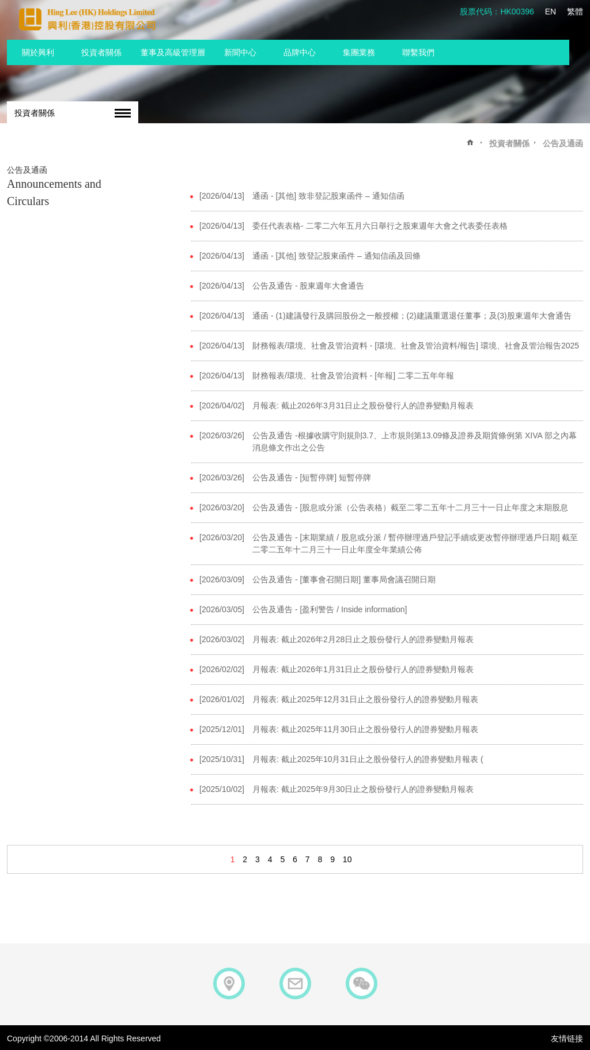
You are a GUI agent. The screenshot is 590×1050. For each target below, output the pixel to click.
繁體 (575, 11)
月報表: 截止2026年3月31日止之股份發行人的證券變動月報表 (363, 405)
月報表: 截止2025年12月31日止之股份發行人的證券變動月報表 (365, 699)
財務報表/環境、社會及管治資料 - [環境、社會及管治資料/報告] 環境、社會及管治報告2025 (415, 345)
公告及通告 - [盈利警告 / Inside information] (329, 609)
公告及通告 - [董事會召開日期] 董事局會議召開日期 (344, 579)
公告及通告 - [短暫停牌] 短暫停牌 (311, 477)
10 (347, 859)
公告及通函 (563, 143)
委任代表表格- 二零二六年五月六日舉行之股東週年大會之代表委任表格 (380, 225)
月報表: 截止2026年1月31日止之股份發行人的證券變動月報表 (363, 669)
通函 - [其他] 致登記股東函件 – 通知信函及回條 (336, 255)
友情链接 (567, 1038)
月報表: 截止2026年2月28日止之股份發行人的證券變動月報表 (363, 639)
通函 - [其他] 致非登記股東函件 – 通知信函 (328, 195)
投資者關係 (34, 113)
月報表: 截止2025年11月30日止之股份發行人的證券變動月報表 (365, 729)
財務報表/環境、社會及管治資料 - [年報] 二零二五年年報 (353, 375)
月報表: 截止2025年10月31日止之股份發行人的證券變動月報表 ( (367, 759)
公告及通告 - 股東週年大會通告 (308, 285)
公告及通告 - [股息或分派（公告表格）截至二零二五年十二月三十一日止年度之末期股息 (410, 507)
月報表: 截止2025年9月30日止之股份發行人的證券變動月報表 (363, 789)
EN (550, 11)
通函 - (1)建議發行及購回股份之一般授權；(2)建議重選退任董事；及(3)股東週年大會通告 (412, 315)
